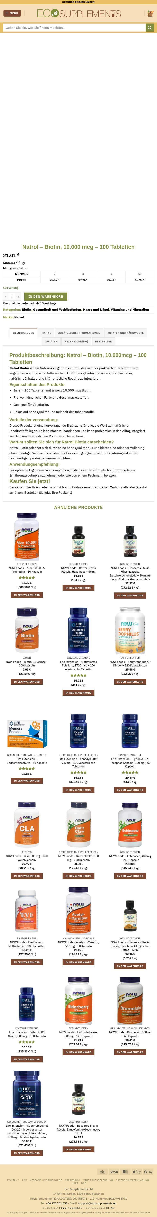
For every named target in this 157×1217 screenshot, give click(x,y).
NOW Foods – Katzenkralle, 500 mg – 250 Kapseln (78, 858)
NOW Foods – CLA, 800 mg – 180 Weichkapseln (27, 858)
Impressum (72, 1180)
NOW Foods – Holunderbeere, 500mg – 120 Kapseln (78, 1034)
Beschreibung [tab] (23, 333)
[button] (12, 13)
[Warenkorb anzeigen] (150, 13)
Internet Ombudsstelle (70, 1208)
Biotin (26, 309)
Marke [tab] (46, 333)
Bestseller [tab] (103, 341)
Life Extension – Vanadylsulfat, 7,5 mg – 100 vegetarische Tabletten (78, 762)
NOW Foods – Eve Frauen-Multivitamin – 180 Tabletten (26, 944)
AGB (24, 1180)
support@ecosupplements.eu (97, 1203)
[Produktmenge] (12, 297)
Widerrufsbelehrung (98, 1180)
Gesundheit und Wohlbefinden (57, 309)
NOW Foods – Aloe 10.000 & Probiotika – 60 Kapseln (27, 570)
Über (75, 1183)
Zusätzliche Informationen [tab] (79, 333)
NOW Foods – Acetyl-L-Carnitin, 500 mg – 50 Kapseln (78, 944)
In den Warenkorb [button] (27, 595)
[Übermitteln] (150, 27)
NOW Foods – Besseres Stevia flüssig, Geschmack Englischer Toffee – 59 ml (130, 946)
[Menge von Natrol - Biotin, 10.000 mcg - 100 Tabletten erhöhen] (18, 297)
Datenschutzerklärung (132, 1180)
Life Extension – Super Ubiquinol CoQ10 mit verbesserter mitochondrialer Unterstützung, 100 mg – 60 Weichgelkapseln (27, 1131)
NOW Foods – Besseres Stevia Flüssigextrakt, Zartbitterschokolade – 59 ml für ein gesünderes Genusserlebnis (130, 573)
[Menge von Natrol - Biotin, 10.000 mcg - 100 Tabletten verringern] (5, 297)
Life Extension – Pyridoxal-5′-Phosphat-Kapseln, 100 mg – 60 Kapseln (130, 762)
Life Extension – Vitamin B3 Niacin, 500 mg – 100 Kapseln (27, 1034)
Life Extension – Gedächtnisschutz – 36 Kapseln (27, 761)
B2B (83, 1183)
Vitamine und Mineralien (130, 309)
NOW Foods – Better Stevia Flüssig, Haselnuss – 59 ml (78, 570)
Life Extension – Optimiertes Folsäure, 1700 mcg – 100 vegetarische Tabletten (78, 665)
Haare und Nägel (96, 309)
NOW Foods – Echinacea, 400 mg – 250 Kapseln (130, 858)
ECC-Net (110, 1208)
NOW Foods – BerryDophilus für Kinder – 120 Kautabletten (130, 663)
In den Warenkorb (45, 296)
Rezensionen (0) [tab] (76, 341)
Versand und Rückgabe (46, 1180)
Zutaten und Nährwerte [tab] (126, 333)
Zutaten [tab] (51, 341)
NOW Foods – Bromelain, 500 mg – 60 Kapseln (130, 1034)
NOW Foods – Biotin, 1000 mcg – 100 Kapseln (27, 663)
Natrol (19, 317)
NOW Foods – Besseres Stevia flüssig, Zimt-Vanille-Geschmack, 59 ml (78, 1129)
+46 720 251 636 (56, 1203)
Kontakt (13, 1180)
